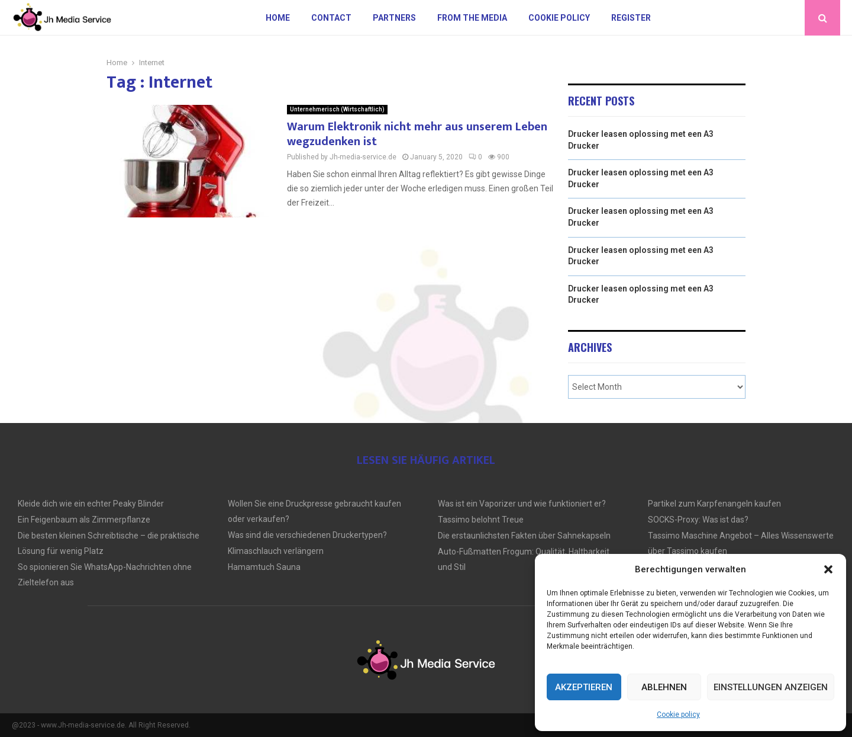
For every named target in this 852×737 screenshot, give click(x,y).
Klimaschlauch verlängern (276, 551)
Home (278, 18)
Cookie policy (678, 714)
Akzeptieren (583, 687)
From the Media (472, 18)
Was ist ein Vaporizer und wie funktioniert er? (522, 503)
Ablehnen (664, 687)
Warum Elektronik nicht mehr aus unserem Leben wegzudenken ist (417, 134)
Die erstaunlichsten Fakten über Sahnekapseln (524, 535)
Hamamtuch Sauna (264, 567)
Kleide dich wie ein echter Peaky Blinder (91, 503)
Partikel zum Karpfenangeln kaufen (714, 503)
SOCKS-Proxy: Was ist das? (698, 519)
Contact (331, 18)
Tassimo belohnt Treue (481, 519)
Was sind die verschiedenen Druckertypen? (307, 535)
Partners (394, 18)
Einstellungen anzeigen (771, 687)
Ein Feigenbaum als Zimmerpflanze (84, 519)
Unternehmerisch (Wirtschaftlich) (337, 109)
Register (631, 18)
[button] (828, 569)
